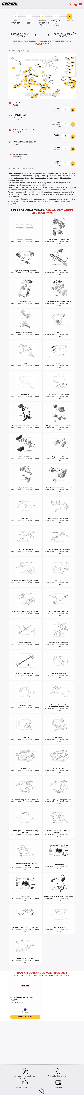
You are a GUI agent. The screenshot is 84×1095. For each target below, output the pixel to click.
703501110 (17, 159)
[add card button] (73, 110)
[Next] (47, 35)
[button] (74, 33)
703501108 (18, 120)
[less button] (62, 109)
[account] (70, 4)
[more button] (68, 109)
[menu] (80, 4)
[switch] (28, 51)
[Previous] (36, 35)
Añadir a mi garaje (25, 1017)
